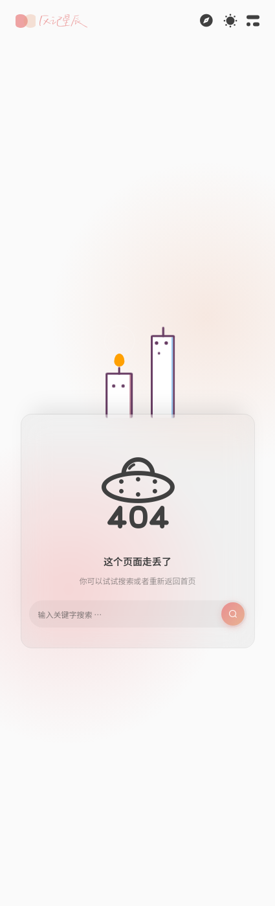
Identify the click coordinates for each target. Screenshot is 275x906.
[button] (51, 21)
